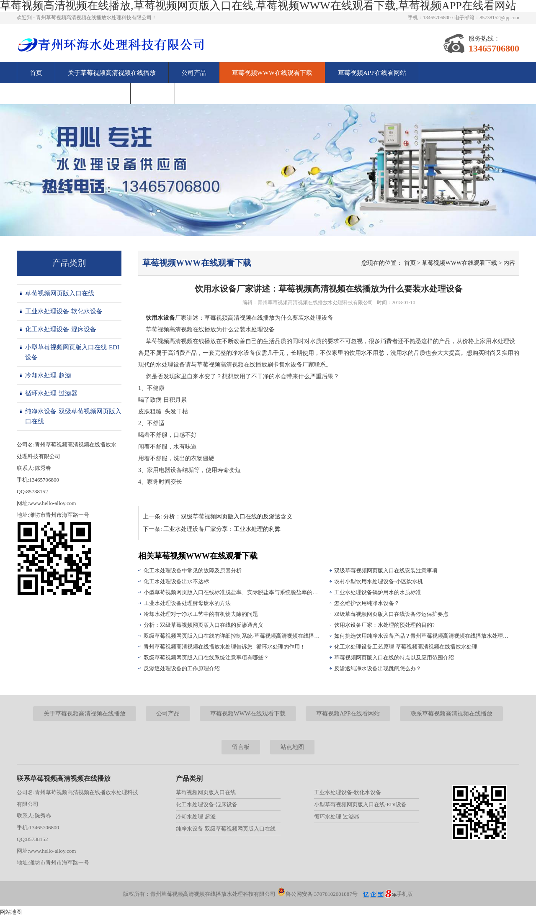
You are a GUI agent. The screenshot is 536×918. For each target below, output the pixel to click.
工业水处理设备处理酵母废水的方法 (187, 603)
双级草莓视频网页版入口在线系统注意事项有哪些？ (206, 657)
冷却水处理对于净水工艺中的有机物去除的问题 (201, 614)
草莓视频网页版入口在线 (59, 293)
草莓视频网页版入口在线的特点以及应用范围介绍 (394, 657)
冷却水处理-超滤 (48, 375)
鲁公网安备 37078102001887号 (317, 894)
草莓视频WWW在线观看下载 (272, 72)
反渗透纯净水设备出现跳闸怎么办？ (377, 668)
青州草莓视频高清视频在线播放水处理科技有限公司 (315, 302)
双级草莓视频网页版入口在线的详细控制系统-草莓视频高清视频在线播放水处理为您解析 (232, 636)
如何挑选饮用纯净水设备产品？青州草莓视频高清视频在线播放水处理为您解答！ (423, 636)
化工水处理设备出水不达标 (176, 581)
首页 (36, 72)
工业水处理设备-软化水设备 (64, 311)
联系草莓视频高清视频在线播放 (74, 93)
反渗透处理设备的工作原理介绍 (182, 668)
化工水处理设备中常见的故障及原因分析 (193, 570)
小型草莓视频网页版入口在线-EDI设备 (72, 352)
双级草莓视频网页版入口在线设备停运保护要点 (391, 614)
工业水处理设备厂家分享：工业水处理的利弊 (222, 529)
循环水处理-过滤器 (51, 393)
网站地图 (11, 912)
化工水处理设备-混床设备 (60, 329)
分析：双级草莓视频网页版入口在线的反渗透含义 (227, 516)
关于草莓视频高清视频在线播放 (112, 72)
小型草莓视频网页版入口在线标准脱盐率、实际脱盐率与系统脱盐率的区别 (232, 592)
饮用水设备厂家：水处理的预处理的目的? (384, 625)
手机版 (405, 894)
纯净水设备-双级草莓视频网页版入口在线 (73, 416)
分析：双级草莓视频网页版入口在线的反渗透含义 (203, 625)
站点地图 (292, 747)
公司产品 (193, 72)
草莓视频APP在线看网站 (372, 72)
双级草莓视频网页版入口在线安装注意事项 (386, 570)
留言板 (152, 93)
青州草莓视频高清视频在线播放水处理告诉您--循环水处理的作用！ (224, 647)
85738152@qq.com (499, 18)
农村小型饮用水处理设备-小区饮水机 (378, 581)
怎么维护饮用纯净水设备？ (366, 603)
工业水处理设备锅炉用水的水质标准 (377, 592)
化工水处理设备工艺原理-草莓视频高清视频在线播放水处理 (405, 647)
